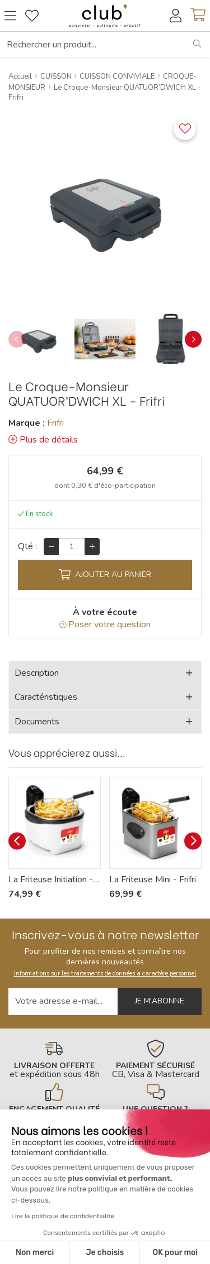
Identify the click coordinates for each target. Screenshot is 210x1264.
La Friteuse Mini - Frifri (152, 879)
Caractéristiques (46, 697)
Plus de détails (43, 440)
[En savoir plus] (54, 1059)
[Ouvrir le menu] (10, 15)
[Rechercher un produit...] (92, 44)
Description (37, 673)
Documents (37, 721)
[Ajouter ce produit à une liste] (185, 129)
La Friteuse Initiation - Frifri (54, 879)
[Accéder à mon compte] (175, 15)
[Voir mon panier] (198, 15)
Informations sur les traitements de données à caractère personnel (105, 973)
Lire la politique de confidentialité (62, 1216)
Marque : (26, 423)
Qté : (27, 546)
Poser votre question (105, 624)
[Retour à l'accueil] (104, 15)
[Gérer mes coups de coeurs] (32, 15)
